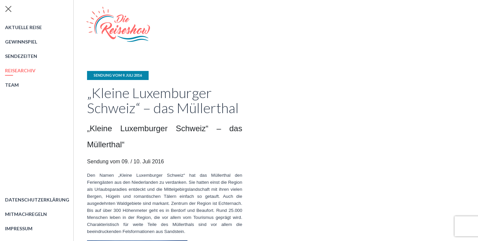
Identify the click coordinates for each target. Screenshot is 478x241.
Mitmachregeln (26, 214)
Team (12, 85)
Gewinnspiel (21, 42)
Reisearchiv (20, 70)
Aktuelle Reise (23, 27)
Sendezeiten (21, 56)
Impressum (18, 228)
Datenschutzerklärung (37, 200)
